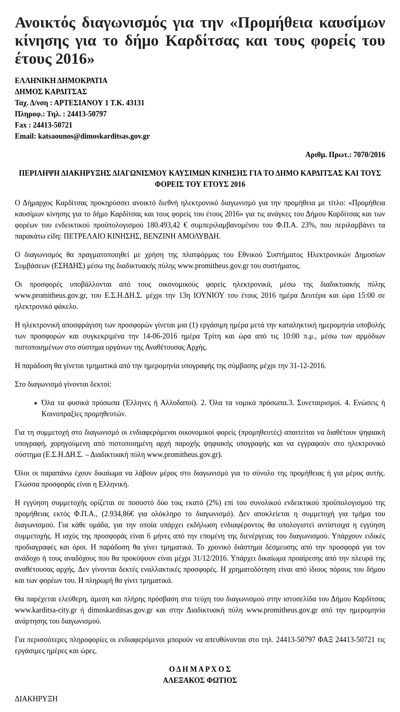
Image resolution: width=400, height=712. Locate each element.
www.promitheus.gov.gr (213, 266)
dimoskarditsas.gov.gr (120, 610)
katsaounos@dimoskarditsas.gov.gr (93, 136)
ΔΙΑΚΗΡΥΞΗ (36, 699)
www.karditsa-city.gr (46, 610)
